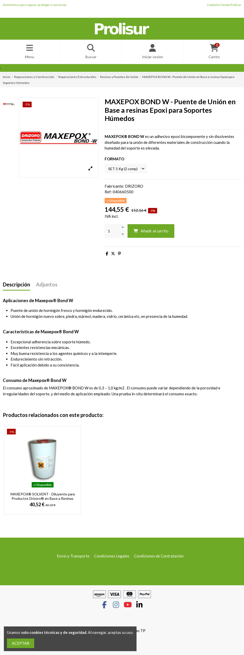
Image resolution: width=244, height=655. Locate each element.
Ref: (108, 193)
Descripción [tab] (16, 286)
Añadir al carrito (150, 232)
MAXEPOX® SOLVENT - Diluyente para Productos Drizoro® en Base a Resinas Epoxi (43, 500)
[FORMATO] (127, 170)
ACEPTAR (20, 643)
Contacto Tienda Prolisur (224, 5)
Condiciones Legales (111, 557)
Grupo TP (137, 632)
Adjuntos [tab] (46, 286)
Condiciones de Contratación (159, 557)
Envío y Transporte (73, 557)
